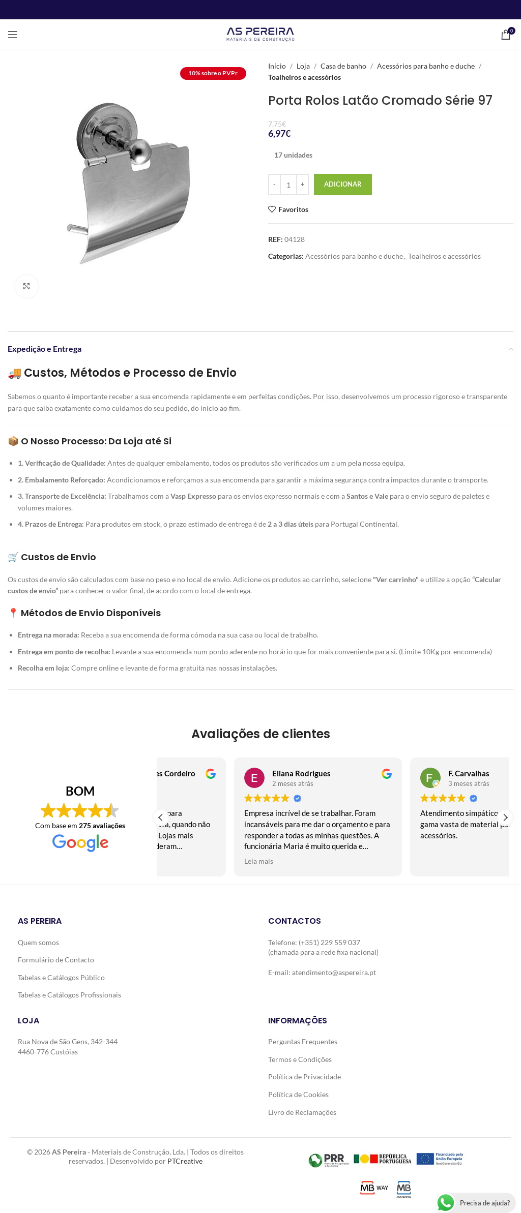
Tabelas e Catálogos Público (61, 977)
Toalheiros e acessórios (304, 77)
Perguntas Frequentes (302, 1041)
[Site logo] (260, 33)
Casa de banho (343, 66)
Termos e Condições (300, 1059)
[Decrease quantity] (274, 184)
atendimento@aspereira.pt (334, 972)
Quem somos (38, 942)
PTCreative (184, 1160)
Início (277, 66)
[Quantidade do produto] (288, 184)
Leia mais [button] (185, 861)
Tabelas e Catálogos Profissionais (69, 994)
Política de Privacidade (304, 1076)
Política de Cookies (298, 1094)
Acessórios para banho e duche (426, 66)
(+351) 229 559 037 (329, 942)
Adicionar (343, 184)
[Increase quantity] (302, 184)
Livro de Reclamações (302, 1112)
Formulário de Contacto (56, 959)
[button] (505, 817)
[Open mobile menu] (13, 34)
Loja (303, 66)
